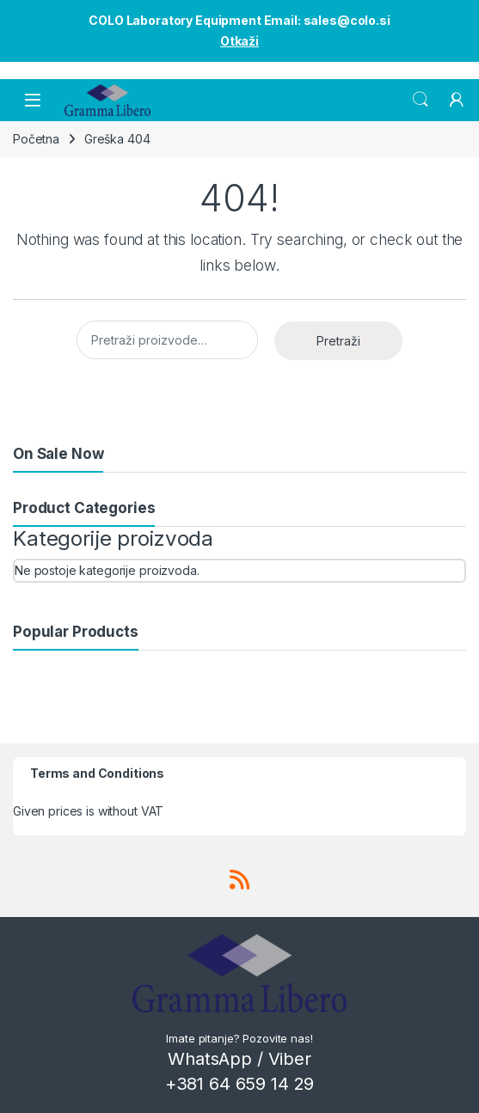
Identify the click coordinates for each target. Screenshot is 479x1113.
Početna (36, 138)
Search (420, 99)
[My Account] (456, 99)
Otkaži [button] (239, 41)
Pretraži (338, 340)
